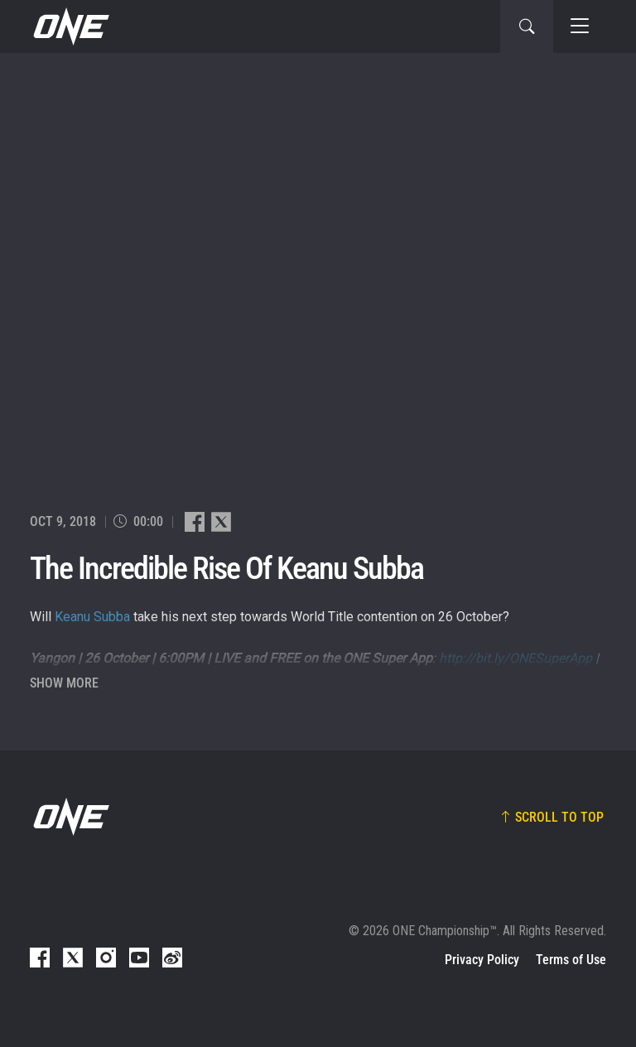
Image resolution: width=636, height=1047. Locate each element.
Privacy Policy (482, 959)
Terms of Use (571, 959)
